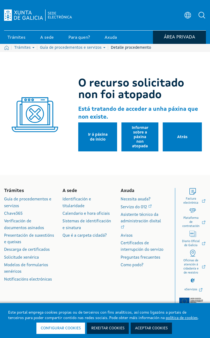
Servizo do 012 (134, 207)
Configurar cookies (61, 328)
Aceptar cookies (151, 328)
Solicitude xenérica (21, 258)
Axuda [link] (111, 37)
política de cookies (182, 318)
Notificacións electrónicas (28, 280)
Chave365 (13, 214)
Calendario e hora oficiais (86, 214)
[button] (202, 15)
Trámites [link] (16, 37)
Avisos (127, 236)
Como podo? (132, 265)
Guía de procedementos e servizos (72, 48)
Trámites (24, 48)
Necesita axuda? (136, 199)
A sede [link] (47, 37)
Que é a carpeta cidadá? (84, 236)
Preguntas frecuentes (140, 258)
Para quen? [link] (79, 37)
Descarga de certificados (27, 250)
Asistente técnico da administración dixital (141, 218)
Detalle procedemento (131, 48)
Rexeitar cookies (107, 328)
